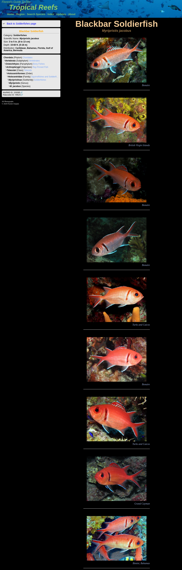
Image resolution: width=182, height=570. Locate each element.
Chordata (8, 57)
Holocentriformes (16, 73)
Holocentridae (15, 76)
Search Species (36, 14)
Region (20, 14)
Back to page (21, 23)
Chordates (27, 57)
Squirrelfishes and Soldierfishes (46, 76)
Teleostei (11, 70)
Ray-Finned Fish (40, 67)
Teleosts (28, 70)
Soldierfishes (40, 80)
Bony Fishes (39, 64)
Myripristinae (15, 80)
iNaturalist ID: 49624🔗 (13, 95)
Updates (61, 14)
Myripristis (14, 83)
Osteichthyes (12, 64)
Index (50, 14)
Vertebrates (34, 60)
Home (10, 14)
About (71, 14)
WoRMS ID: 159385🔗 (13, 92)
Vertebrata (10, 60)
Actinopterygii (13, 67)
